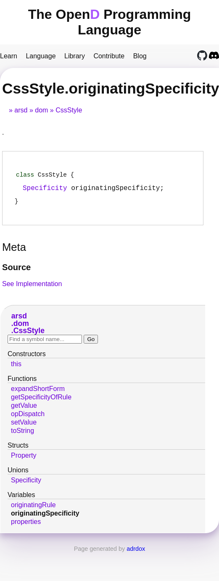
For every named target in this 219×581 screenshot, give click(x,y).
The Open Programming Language (109, 22)
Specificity (45, 190)
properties (26, 525)
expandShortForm (38, 392)
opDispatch (28, 418)
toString (22, 434)
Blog (140, 56)
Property (23, 459)
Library (74, 56)
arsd (20, 110)
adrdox (136, 553)
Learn (8, 56)
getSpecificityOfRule (41, 401)
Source (16, 271)
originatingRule (33, 509)
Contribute (108, 56)
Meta (14, 251)
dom (41, 110)
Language (40, 56)
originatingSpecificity (45, 517)
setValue (24, 426)
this (16, 368)
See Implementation (32, 288)
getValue (24, 409)
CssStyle (68, 110)
